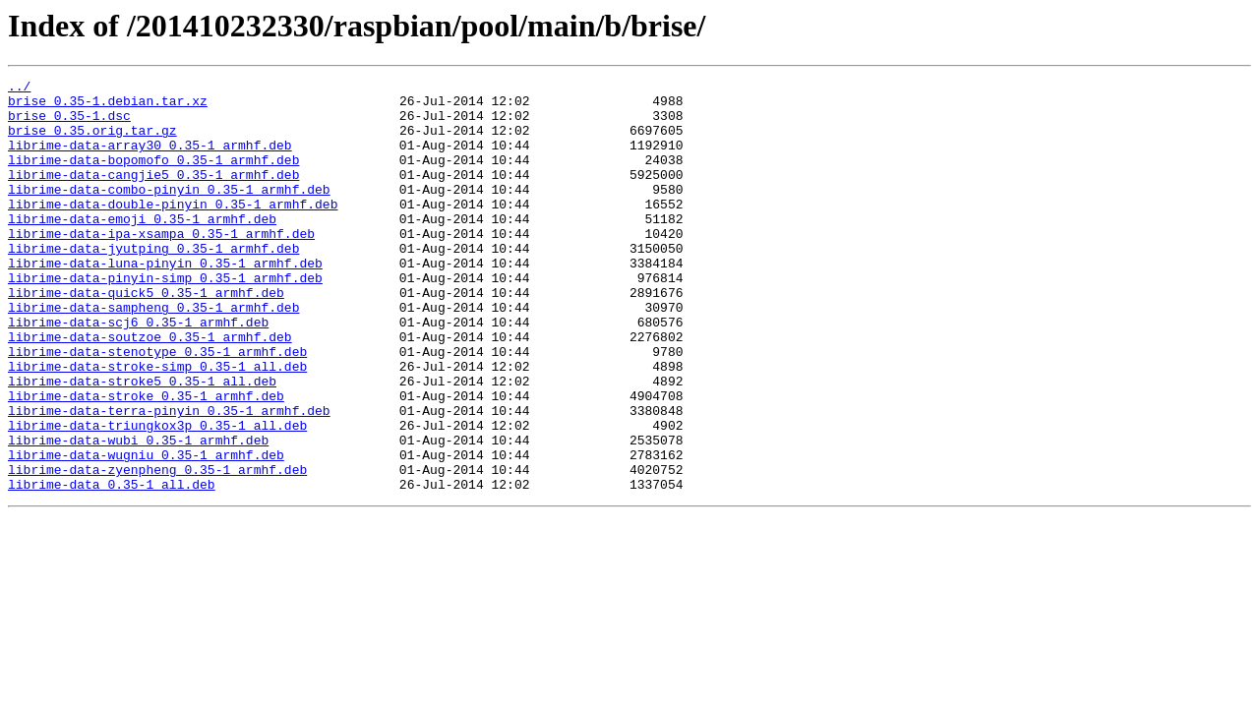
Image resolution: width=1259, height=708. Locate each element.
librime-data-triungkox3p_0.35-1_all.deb (157, 495)
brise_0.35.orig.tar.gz (92, 141)
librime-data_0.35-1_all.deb (111, 566)
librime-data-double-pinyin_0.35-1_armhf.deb (172, 230)
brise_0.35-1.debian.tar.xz (108, 106)
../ (19, 88)
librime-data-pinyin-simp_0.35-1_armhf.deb (165, 318)
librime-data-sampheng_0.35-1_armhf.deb (153, 354)
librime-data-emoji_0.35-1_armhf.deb (142, 248)
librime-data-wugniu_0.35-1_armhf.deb (146, 531)
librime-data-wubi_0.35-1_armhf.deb (138, 513)
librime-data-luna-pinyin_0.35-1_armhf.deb (165, 301)
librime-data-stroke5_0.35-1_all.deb (142, 442)
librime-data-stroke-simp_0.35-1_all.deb (157, 425)
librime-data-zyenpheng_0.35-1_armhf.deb (157, 549)
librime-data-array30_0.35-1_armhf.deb (150, 159)
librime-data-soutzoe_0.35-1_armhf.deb (150, 389)
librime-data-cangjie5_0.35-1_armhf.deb (153, 195)
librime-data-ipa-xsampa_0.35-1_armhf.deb (161, 265)
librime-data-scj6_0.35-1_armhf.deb (138, 372)
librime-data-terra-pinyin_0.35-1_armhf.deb (169, 478)
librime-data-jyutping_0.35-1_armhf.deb (153, 283)
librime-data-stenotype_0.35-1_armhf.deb (157, 407)
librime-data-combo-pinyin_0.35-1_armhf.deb (169, 212)
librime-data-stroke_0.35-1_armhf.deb (146, 460)
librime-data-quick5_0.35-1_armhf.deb (146, 336)
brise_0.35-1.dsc (69, 124)
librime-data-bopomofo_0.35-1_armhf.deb (153, 177)
